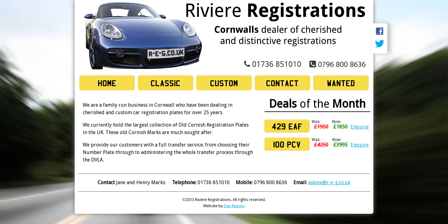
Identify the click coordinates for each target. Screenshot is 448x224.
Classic (165, 83)
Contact (282, 83)
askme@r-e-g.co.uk (329, 182)
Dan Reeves (234, 205)
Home (107, 83)
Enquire (360, 127)
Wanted (341, 83)
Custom (224, 83)
